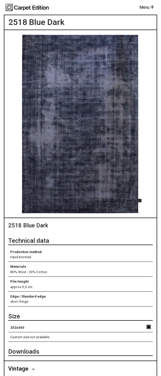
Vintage (19, 368)
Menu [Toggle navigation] (146, 7)
